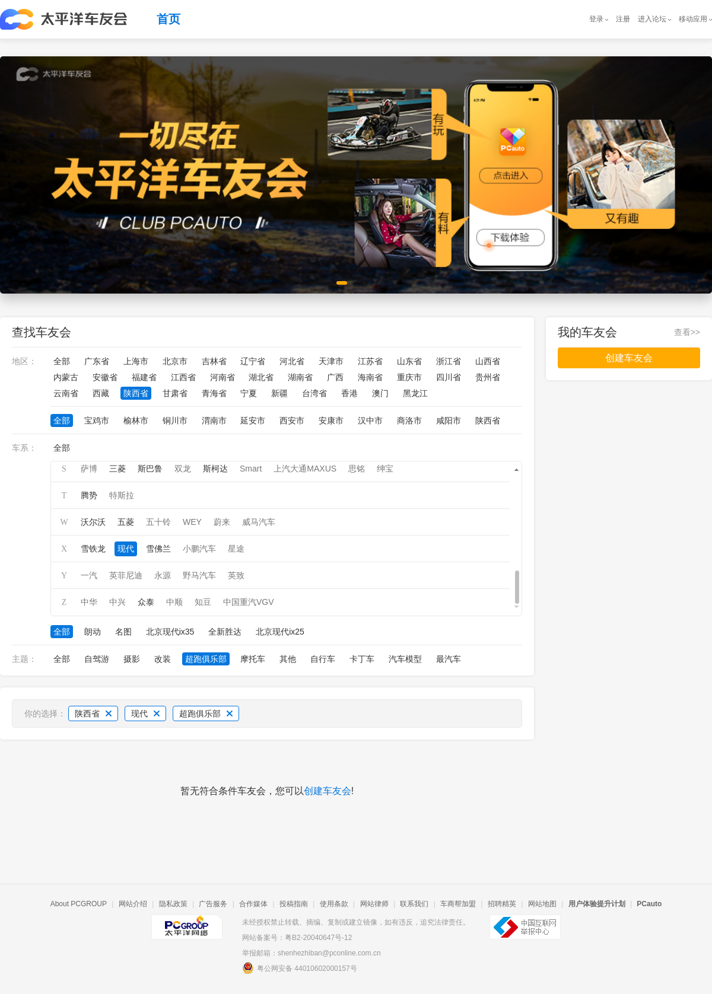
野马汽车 (199, 575)
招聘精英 (502, 904)
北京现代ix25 (280, 631)
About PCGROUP (78, 904)
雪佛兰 (158, 548)
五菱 (125, 522)
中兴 (117, 602)
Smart (251, 468)
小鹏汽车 (199, 548)
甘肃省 (175, 393)
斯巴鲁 (150, 468)
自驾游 (96, 659)
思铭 (356, 468)
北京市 (175, 361)
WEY (192, 522)
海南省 (370, 377)
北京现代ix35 (170, 631)
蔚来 (222, 522)
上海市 (135, 361)
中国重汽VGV (248, 602)
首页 (168, 19)
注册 (623, 19)
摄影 (131, 659)
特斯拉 (121, 495)
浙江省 (448, 361)
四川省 (448, 377)
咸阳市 (448, 420)
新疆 (279, 393)
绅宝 (385, 468)
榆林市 (135, 420)
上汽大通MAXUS (305, 468)
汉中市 (370, 420)
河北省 (291, 361)
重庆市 (409, 377)
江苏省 (370, 361)
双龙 (182, 468)
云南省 (65, 393)
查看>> (687, 332)
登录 (596, 19)
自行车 (322, 659)
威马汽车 (258, 522)
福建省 (144, 377)
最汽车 (448, 659)
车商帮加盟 (458, 904)
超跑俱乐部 (206, 659)
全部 (61, 361)
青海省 (214, 393)
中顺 (174, 602)
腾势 (89, 495)
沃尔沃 (93, 522)
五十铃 (158, 522)
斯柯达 (215, 468)
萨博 (89, 468)
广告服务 (213, 904)
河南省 (222, 377)
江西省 (183, 377)
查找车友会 (41, 332)
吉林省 (214, 361)
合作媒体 (253, 904)
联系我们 (414, 904)
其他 (287, 659)
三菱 (117, 468)
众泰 (146, 602)
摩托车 (252, 659)
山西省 (487, 361)
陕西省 (135, 393)
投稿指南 (293, 904)
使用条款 (334, 904)
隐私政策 (173, 904)
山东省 (409, 361)
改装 (162, 659)
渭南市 (214, 420)
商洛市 (409, 420)
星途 (236, 548)
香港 (349, 393)
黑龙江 (415, 393)
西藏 (101, 393)
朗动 (92, 631)
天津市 (331, 361)
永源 (162, 575)
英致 (236, 575)
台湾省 (314, 393)
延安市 (252, 420)
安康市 (331, 420)
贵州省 (487, 377)
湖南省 (300, 377)
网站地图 (542, 904)
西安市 (291, 420)
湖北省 (261, 377)
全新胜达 (224, 631)
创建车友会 (327, 791)
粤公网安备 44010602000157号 (299, 968)
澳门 (380, 393)
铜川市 (175, 420)
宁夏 (248, 393)
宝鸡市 (96, 420)
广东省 (96, 361)
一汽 (89, 575)
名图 (123, 631)
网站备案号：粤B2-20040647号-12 (297, 938)
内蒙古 (65, 377)
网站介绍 (133, 904)
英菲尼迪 (125, 575)
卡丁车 (361, 659)
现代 (125, 548)
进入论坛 (652, 19)
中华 (89, 602)
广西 (335, 377)
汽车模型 (405, 659)
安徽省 (105, 377)
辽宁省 (252, 361)
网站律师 (374, 904)
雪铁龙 (93, 548)
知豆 (203, 602)
